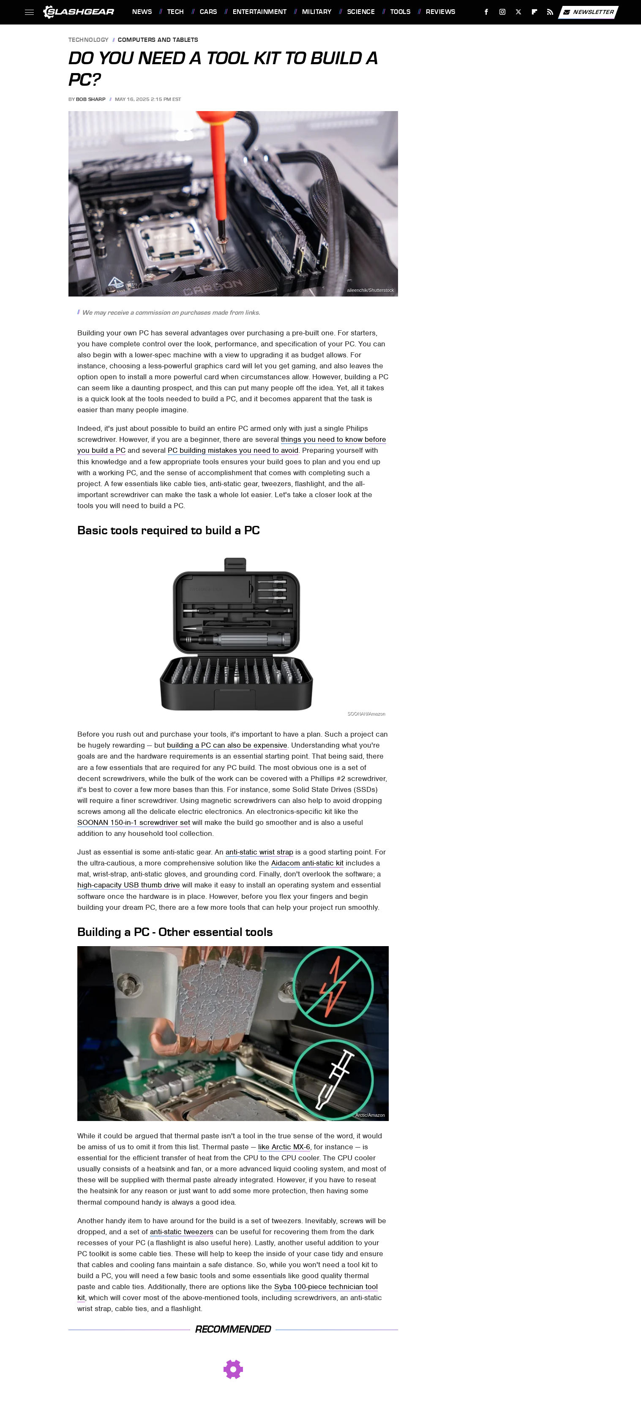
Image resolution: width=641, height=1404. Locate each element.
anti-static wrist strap (259, 852)
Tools (400, 12)
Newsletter (588, 12)
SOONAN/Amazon (366, 713)
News (142, 12)
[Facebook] (486, 12)
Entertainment (260, 12)
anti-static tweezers (181, 1231)
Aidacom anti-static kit (307, 863)
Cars (208, 12)
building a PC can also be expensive (227, 745)
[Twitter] (518, 12)
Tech (175, 12)
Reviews (441, 12)
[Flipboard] (534, 12)
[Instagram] (502, 12)
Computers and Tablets (158, 40)
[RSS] (550, 12)
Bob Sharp (91, 99)
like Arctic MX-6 (284, 1146)
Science (361, 12)
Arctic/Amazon (370, 1115)
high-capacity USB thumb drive (128, 885)
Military (317, 12)
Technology (88, 40)
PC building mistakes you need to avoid (233, 450)
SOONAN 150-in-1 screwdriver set (133, 822)
